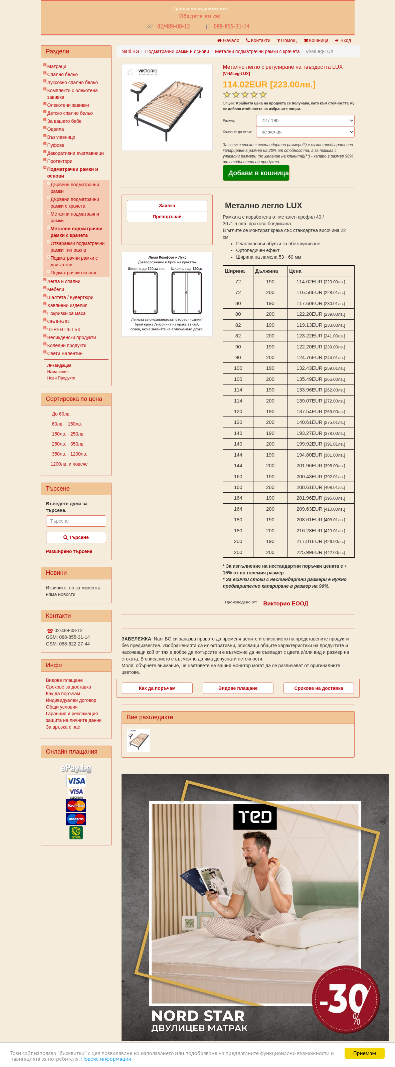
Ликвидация (59, 365)
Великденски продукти (71, 337)
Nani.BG (130, 51)
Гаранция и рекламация (72, 713)
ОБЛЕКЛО (58, 321)
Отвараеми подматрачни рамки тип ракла (78, 247)
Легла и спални (63, 281)
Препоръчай (167, 216)
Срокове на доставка (318, 688)
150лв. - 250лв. (68, 434)
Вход (343, 40)
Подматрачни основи (73, 272)
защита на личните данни (74, 720)
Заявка (167, 205)
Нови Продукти (61, 378)
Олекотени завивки (68, 105)
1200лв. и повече (69, 464)
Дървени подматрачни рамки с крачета (75, 203)
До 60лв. (61, 414)
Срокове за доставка (68, 687)
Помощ (287, 40)
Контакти (258, 40)
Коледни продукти (66, 345)
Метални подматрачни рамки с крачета (77, 232)
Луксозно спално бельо (72, 82)
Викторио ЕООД (285, 603)
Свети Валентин (65, 353)
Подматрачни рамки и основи (72, 173)
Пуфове (55, 145)
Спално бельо (62, 74)
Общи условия (62, 707)
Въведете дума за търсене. (67, 507)
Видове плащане (64, 680)
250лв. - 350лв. (68, 444)
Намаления (58, 371)
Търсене (76, 537)
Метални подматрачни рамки (75, 217)
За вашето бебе (64, 121)
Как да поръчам (63, 693)
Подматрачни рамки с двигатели (74, 261)
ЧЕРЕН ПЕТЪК (63, 329)
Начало (228, 40)
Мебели (55, 289)
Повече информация (106, 1059)
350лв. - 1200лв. (69, 454)
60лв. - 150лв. (66, 424)
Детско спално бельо (70, 113)
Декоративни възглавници (75, 153)
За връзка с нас (63, 727)
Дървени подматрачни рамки (75, 188)
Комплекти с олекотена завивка (72, 94)
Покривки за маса (66, 313)
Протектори (59, 161)
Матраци (56, 66)
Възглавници (61, 137)
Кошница (316, 40)
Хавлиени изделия (67, 305)
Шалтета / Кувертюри (70, 297)
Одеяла (55, 129)
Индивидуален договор (71, 700)
